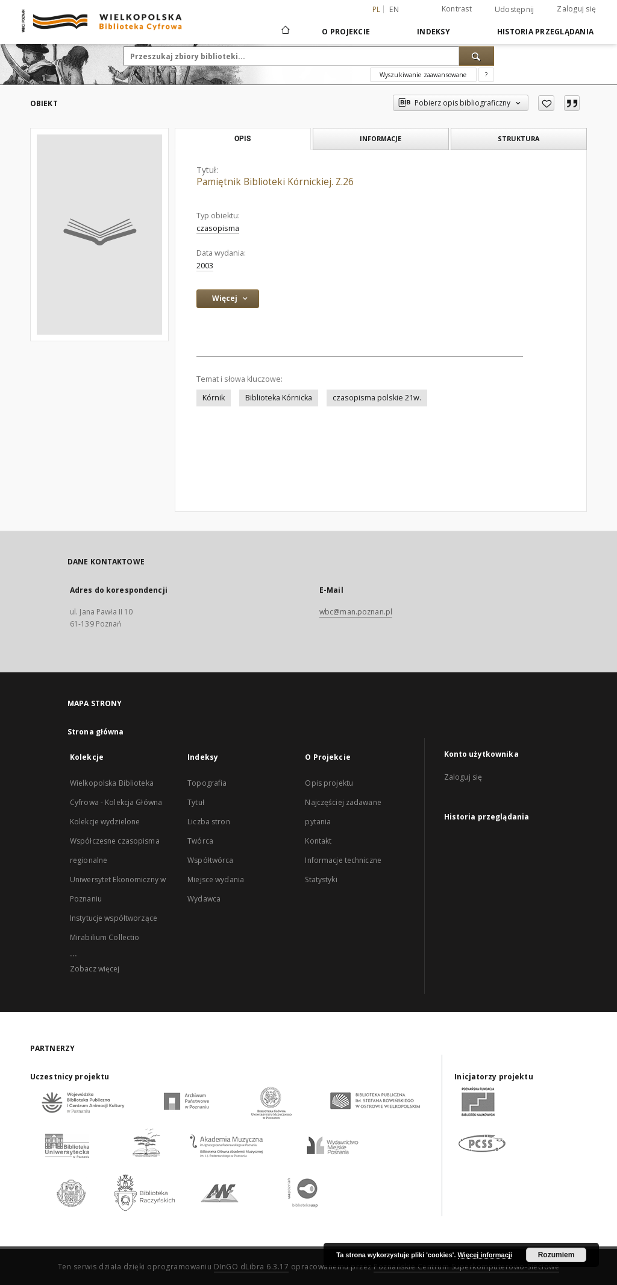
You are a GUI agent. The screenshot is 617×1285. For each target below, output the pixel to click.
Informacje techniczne (343, 860)
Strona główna (95, 732)
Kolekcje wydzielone (105, 821)
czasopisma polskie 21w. (377, 398)
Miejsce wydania (215, 879)
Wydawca (204, 899)
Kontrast (457, 9)
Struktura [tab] (518, 138)
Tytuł (195, 802)
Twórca (200, 841)
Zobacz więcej (95, 969)
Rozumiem (556, 1255)
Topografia (207, 783)
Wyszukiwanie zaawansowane (423, 75)
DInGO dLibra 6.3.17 (251, 1266)
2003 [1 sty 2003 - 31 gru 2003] (204, 265)
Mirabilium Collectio (104, 937)
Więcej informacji (485, 1254)
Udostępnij (514, 9)
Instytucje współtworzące (113, 918)
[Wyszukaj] (476, 56)
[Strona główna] (284, 31)
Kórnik (213, 398)
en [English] (394, 9)
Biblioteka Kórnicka (278, 398)
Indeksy (433, 32)
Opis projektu (329, 783)
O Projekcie (346, 32)
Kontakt (318, 841)
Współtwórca (210, 860)
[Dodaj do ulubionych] (546, 103)
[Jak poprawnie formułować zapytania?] (486, 75)
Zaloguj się (576, 9)
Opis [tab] (242, 138)
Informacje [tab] (380, 138)
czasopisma (217, 228)
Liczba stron (208, 821)
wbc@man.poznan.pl (355, 612)
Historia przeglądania (545, 32)
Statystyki (321, 879)
